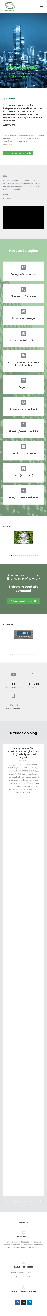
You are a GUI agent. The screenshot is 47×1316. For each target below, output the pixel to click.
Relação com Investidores (23, 497)
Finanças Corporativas (24, 274)
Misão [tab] (6, 176)
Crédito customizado (23, 453)
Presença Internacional (23, 409)
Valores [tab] (7, 199)
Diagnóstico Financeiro (24, 296)
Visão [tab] (5, 195)
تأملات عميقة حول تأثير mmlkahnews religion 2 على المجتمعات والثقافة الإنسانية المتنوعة (23, 753)
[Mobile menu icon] (41, 6)
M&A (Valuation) (23, 475)
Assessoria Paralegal (23, 318)
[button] (18, 153)
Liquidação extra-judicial (23, 431)
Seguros (23, 387)
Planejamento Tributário (23, 340)
